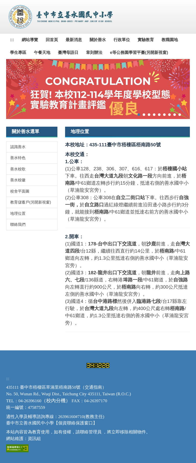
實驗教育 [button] (146, 40)
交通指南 (93, 387)
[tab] (138, 114)
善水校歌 (18, 169)
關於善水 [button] (98, 40)
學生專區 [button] (18, 52)
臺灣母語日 (68, 52)
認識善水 (18, 147)
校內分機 (56, 400)
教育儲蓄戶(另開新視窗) (30, 202)
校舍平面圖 (19, 191)
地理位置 (18, 213)
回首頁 (52, 40)
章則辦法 (94, 52)
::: (12, 40)
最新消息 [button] (74, 40)
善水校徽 (18, 180)
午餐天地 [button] (42, 52)
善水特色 (18, 158)
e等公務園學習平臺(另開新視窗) (139, 52)
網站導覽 (30, 40)
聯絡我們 (18, 224)
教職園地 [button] (170, 40)
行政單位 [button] (122, 40)
